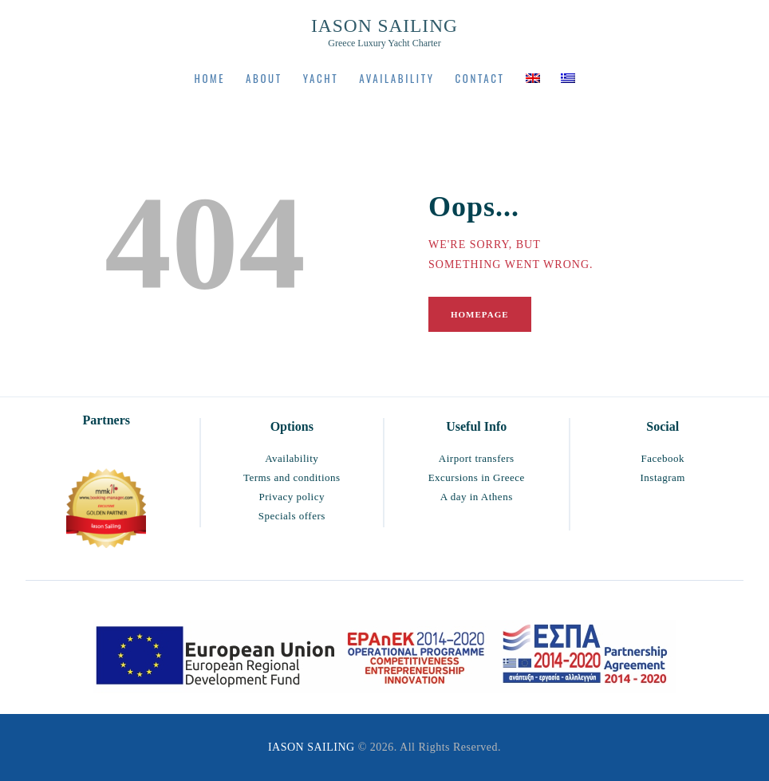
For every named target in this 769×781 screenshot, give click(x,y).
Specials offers (291, 516)
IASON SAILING (311, 747)
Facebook (662, 458)
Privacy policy (292, 497)
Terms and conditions (292, 477)
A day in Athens (476, 497)
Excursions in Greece (476, 477)
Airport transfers (477, 458)
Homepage (480, 314)
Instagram (663, 477)
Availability (291, 458)
